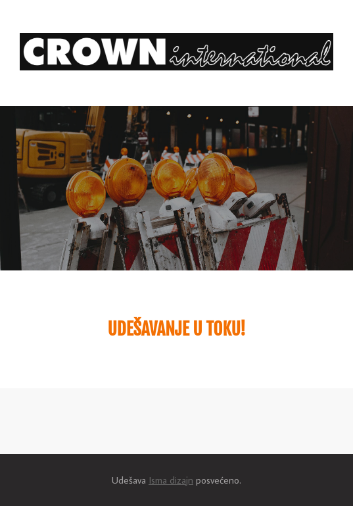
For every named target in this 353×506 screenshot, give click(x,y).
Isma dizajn (171, 480)
